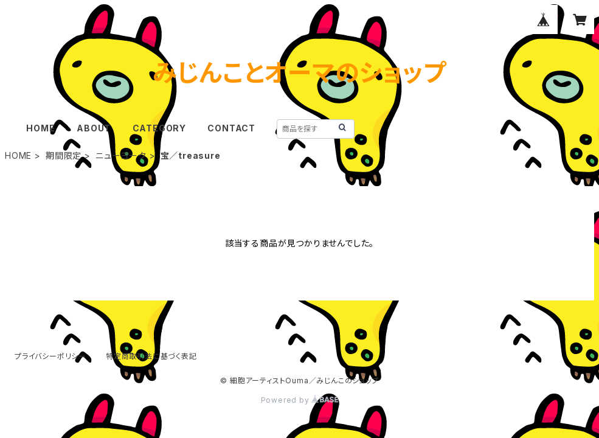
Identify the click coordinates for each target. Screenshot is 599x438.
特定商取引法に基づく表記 (151, 356)
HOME (40, 128)
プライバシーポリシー (50, 356)
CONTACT (231, 128)
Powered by (300, 400)
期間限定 (63, 155)
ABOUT (94, 128)
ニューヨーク (121, 155)
